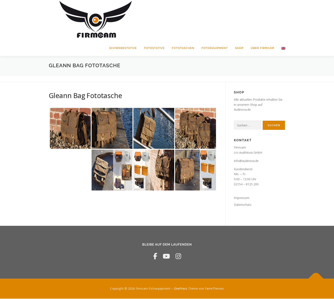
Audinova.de (242, 110)
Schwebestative (123, 48)
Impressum (241, 198)
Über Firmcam (262, 48)
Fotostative (154, 48)
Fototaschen (183, 48)
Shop (239, 48)
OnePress (180, 289)
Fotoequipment (215, 48)
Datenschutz (242, 205)
